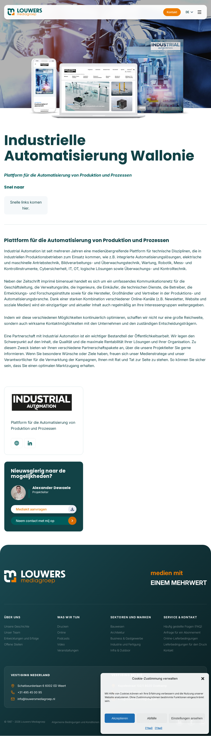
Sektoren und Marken (130, 617)
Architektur (117, 632)
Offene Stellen (13, 644)
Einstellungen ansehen (187, 718)
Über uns (12, 617)
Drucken (62, 626)
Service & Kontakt (180, 617)
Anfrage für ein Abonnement (182, 632)
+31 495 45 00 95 (30, 692)
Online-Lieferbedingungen (181, 638)
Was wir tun (68, 617)
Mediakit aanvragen (31, 509)
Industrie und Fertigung (125, 644)
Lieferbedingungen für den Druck (185, 644)
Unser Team (12, 632)
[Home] (34, 577)
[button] (203, 679)
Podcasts (63, 638)
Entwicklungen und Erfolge (21, 638)
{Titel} (149, 728)
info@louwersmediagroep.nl (36, 699)
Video (61, 644)
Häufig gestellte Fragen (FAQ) (183, 626)
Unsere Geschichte (16, 626)
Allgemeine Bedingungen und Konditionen (75, 722)
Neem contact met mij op (35, 521)
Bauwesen (117, 626)
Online (61, 632)
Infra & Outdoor (120, 650)
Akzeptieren (119, 718)
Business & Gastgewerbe (126, 638)
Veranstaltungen (68, 650)
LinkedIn (34, 498)
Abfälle (152, 718)
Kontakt (172, 12)
